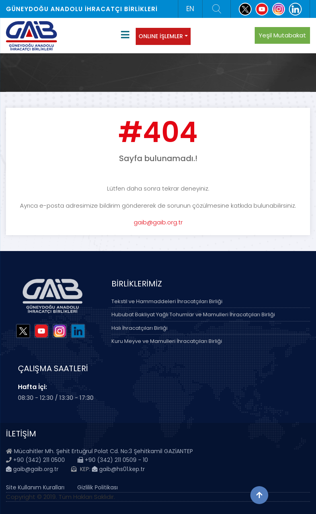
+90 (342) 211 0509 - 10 (113, 460)
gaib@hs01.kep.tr (118, 469)
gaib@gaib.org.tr (158, 222)
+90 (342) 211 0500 (39, 460)
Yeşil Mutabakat (282, 35)
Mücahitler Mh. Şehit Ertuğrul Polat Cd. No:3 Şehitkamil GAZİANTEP (103, 451)
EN (190, 9)
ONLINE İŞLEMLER (160, 36)
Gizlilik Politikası (97, 487)
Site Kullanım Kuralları (35, 487)
